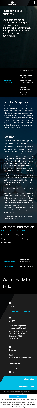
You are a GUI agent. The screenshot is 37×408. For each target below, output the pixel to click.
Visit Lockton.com (26, 386)
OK (18, 396)
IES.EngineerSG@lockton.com (17, 235)
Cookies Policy (20, 407)
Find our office (28, 379)
